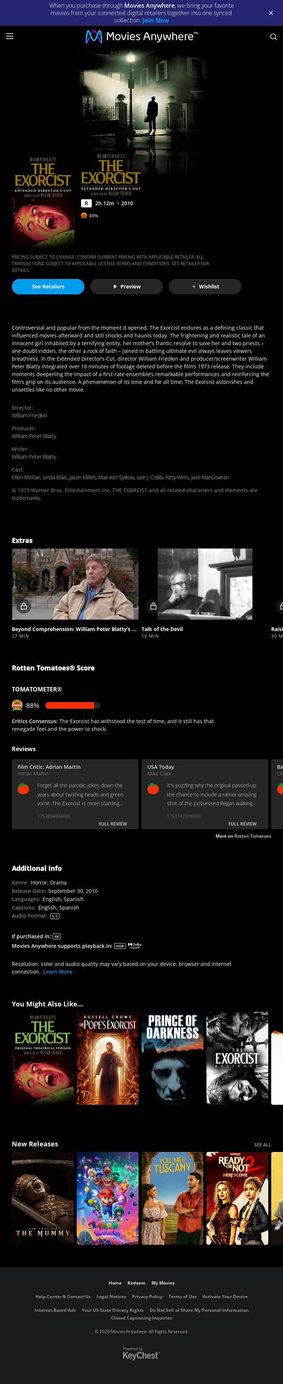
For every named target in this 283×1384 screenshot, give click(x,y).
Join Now (156, 20)
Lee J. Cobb (150, 477)
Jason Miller (82, 477)
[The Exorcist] (43, 1058)
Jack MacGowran (210, 477)
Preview (127, 286)
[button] (75, 584)
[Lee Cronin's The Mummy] (43, 1198)
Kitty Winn (176, 477)
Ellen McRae (26, 477)
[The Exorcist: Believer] (237, 1058)
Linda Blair (54, 477)
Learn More (57, 971)
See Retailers (48, 286)
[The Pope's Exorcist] (108, 1058)
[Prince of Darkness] (172, 1058)
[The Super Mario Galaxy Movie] (108, 1198)
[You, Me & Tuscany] (172, 1198)
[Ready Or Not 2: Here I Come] (237, 1198)
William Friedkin (29, 415)
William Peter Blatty (34, 435)
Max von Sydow (116, 477)
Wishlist (205, 286)
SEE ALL (262, 1145)
